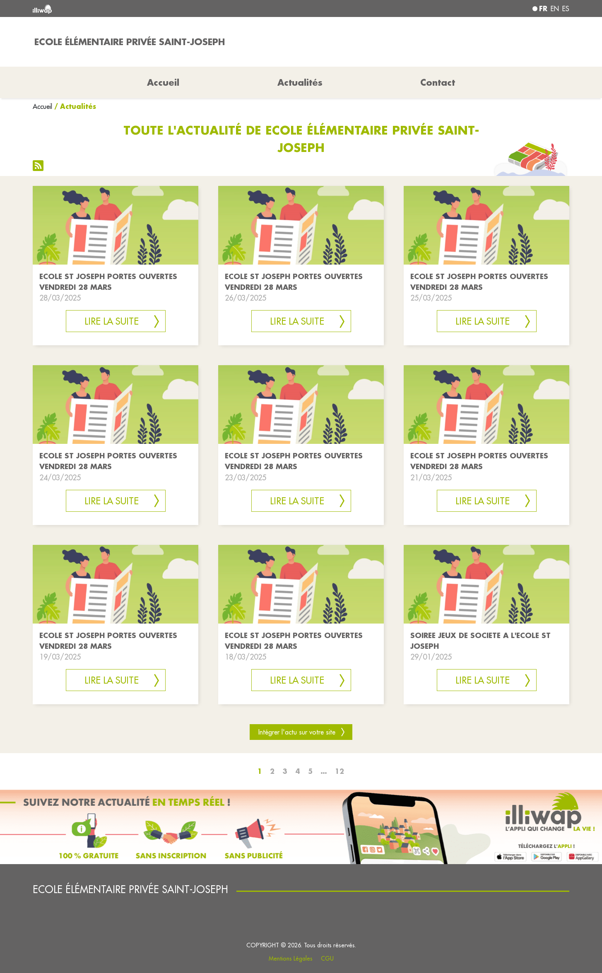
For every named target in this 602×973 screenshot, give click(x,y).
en (555, 9)
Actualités (300, 82)
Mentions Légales (291, 958)
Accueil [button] (163, 82)
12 (339, 771)
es (565, 9)
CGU (327, 958)
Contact (437, 82)
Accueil (42, 106)
